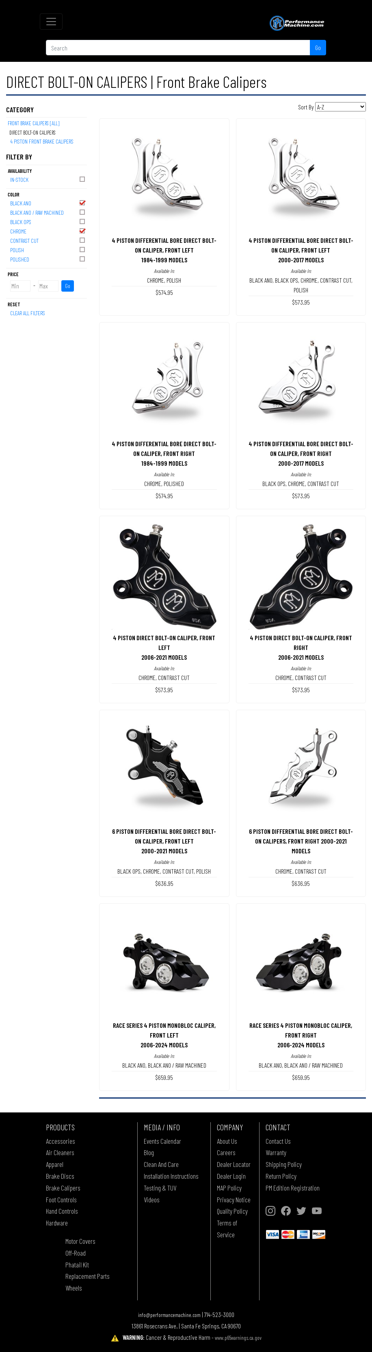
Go (318, 47)
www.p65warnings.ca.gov (238, 1337)
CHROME (48, 231)
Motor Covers (80, 1241)
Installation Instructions (171, 1176)
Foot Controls (61, 1199)
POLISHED (48, 259)
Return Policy (281, 1176)
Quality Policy (232, 1211)
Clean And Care (161, 1164)
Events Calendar (162, 1141)
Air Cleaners (60, 1152)
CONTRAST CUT (48, 240)
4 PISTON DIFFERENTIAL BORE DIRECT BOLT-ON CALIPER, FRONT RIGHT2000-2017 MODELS (301, 453)
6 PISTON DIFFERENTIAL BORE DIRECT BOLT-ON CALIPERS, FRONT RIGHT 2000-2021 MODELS (301, 841)
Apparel (54, 1164)
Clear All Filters (27, 313)
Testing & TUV (160, 1188)
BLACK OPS (48, 221)
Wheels (73, 1288)
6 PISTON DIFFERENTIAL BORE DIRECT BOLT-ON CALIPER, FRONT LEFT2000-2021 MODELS (164, 841)
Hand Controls (62, 1211)
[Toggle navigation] (51, 21)
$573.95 (301, 302)
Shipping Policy (284, 1164)
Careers (226, 1152)
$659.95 (164, 1077)
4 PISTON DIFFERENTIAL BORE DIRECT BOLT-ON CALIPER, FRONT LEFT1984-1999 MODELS (164, 250)
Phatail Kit (77, 1264)
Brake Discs (60, 1176)
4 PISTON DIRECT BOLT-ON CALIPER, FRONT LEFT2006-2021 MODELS (164, 647)
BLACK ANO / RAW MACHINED (48, 212)
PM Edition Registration (293, 1188)
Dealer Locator (234, 1164)
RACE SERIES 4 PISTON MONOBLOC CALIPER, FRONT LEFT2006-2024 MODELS (164, 1035)
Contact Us (278, 1141)
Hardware (57, 1223)
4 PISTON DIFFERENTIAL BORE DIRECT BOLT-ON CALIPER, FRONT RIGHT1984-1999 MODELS (164, 453)
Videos (152, 1199)
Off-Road (75, 1253)
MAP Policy (229, 1188)
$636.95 (164, 883)
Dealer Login (231, 1176)
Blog (149, 1152)
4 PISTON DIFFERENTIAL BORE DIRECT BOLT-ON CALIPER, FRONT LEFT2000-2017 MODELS (301, 250)
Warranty (276, 1152)
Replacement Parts (87, 1276)
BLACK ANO (48, 203)
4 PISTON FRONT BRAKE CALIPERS (42, 141)
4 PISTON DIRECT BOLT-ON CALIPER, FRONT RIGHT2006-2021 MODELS (301, 647)
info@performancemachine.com (169, 1314)
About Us (227, 1141)
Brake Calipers (63, 1188)
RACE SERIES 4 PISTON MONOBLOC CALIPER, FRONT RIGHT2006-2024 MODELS (300, 1035)
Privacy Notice (234, 1199)
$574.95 (164, 292)
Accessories (60, 1141)
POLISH (48, 249)
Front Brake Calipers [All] (33, 123)
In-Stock (48, 179)
